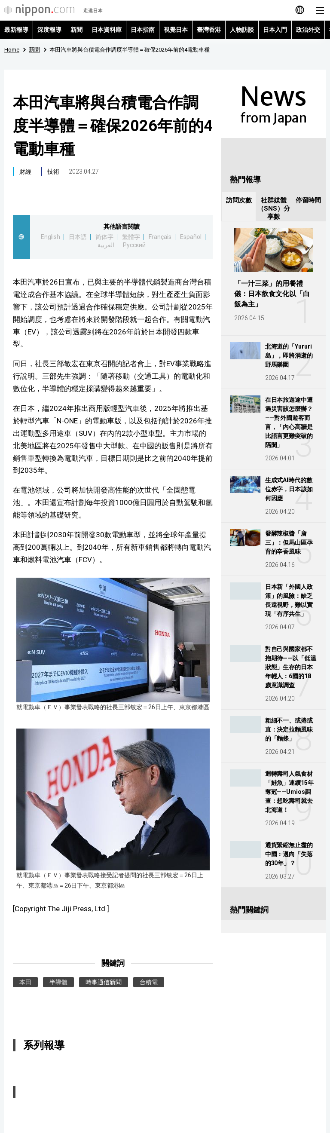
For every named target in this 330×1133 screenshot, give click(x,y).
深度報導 (49, 29)
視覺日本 (176, 29)
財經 (25, 171)
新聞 (76, 29)
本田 (25, 982)
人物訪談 (242, 29)
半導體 (58, 982)
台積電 (149, 982)
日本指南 (143, 29)
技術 (53, 171)
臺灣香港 (209, 29)
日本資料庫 (107, 29)
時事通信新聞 (104, 982)
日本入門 (275, 29)
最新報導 (16, 29)
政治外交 (308, 29)
